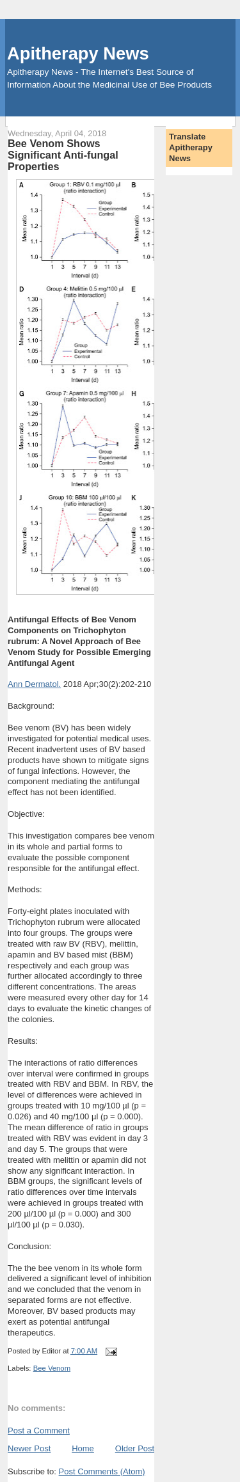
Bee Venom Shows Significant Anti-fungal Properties (63, 155)
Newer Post (29, 1448)
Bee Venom (51, 1368)
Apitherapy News (77, 53)
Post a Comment (39, 1430)
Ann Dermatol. (34, 684)
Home (83, 1448)
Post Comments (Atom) (102, 1471)
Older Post (134, 1448)
